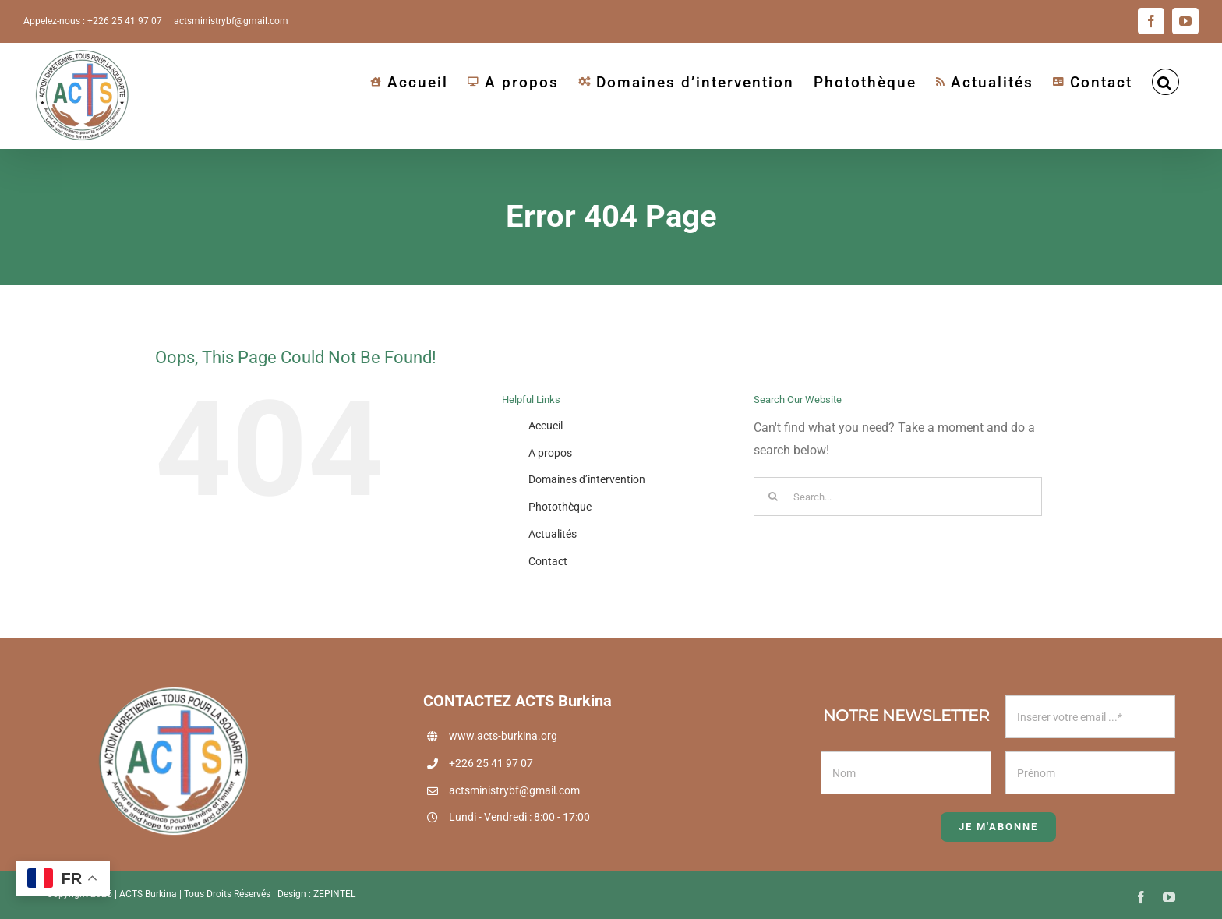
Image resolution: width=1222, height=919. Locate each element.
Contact (547, 561)
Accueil (545, 425)
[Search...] (898, 496)
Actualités (552, 534)
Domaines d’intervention (586, 479)
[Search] (773, 496)
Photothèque (560, 506)
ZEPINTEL (334, 894)
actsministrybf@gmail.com (231, 21)
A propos (550, 453)
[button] (1165, 82)
